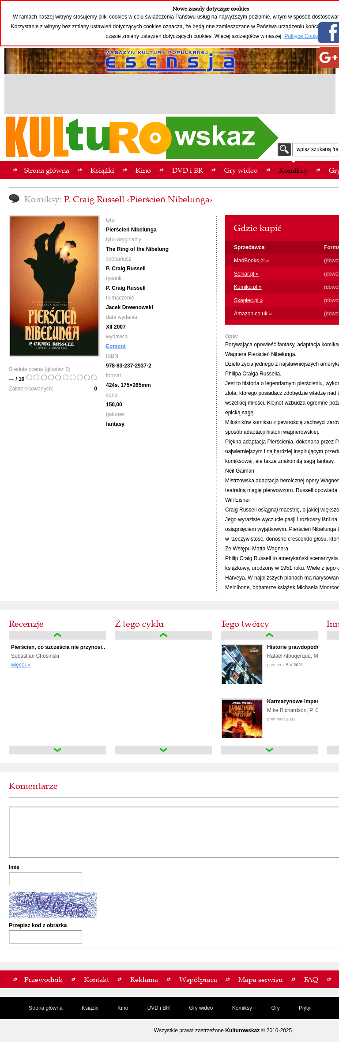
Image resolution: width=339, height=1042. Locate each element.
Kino (122, 1008)
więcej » (20, 665)
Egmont (116, 346)
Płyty (304, 1008)
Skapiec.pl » (248, 300)
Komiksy (242, 1008)
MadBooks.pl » (251, 261)
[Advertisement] (170, 95)
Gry (275, 1008)
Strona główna (46, 1008)
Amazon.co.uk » (253, 314)
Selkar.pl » (246, 274)
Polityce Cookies (304, 36)
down (57, 750)
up (57, 635)
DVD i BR (158, 1008)
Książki (90, 1008)
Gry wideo (201, 1008)
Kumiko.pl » (248, 287)
